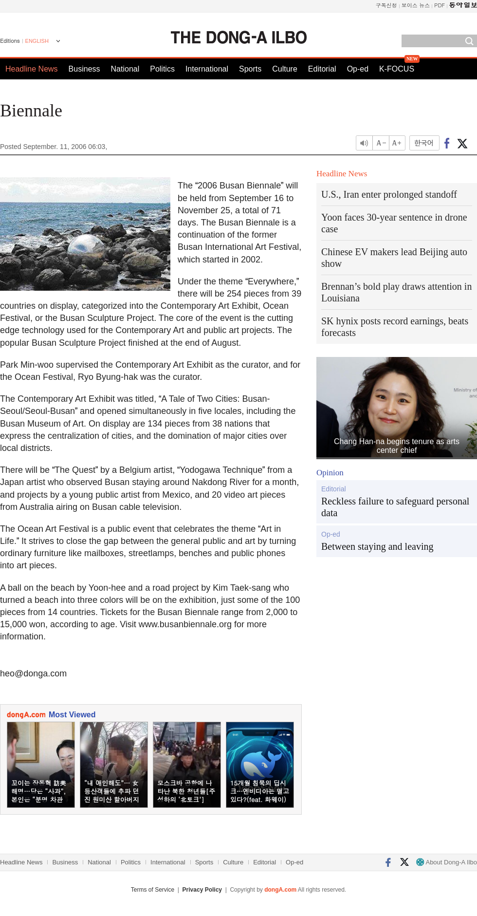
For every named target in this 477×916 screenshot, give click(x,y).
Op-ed (357, 69)
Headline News (31, 69)
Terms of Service (152, 889)
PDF (439, 5)
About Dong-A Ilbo (446, 862)
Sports (250, 69)
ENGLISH (37, 41)
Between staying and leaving (377, 546)
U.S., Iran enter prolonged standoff (389, 194)
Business (84, 69)
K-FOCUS (396, 69)
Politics (162, 69)
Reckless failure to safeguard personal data (395, 507)
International (206, 69)
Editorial (322, 69)
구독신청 (386, 5)
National (125, 69)
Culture (284, 69)
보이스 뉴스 (416, 5)
